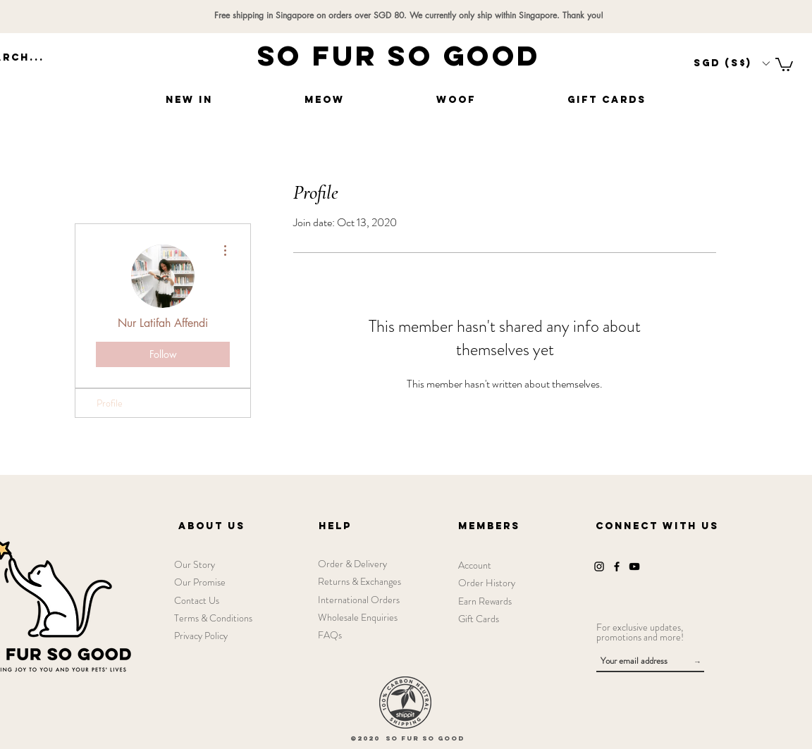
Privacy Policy (201, 636)
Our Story (194, 564)
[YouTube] (634, 566)
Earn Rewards (485, 601)
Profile (110, 403)
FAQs (330, 635)
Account (474, 565)
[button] (731, 63)
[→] (697, 661)
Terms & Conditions (213, 618)
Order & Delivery (352, 564)
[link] (784, 63)
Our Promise (200, 582)
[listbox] (731, 63)
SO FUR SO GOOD (399, 55)
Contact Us (196, 600)
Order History (486, 583)
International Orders (359, 600)
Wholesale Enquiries (358, 617)
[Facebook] (616, 566)
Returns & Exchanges (359, 581)
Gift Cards (478, 619)
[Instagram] (599, 566)
